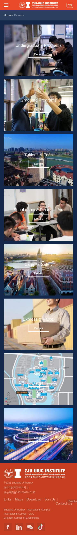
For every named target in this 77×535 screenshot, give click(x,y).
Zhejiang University (14, 509)
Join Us (50, 499)
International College (15, 513)
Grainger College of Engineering (21, 517)
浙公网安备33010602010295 (19, 492)
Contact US (64, 503)
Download (33, 499)
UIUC (31, 513)
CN (70, 5)
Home (7, 15)
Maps (19, 499)
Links (7, 499)
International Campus (38, 509)
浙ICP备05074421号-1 (16, 487)
